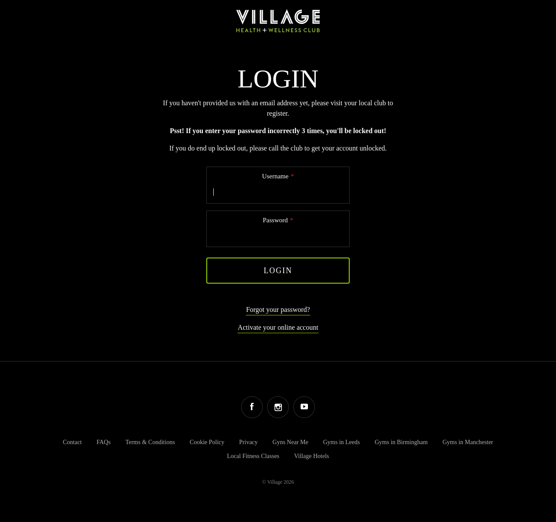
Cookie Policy (207, 442)
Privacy (248, 442)
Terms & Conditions (150, 442)
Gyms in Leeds (341, 442)
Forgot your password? (278, 309)
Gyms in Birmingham (401, 442)
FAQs (103, 442)
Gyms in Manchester (468, 442)
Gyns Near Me (290, 442)
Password (275, 220)
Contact (72, 442)
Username (275, 176)
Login (278, 270)
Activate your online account (278, 327)
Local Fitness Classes (253, 456)
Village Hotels (311, 456)
